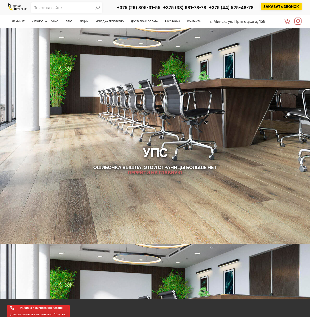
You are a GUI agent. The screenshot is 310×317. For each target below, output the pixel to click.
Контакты (194, 21)
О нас (54, 21)
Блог (69, 21)
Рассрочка (172, 21)
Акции (84, 21)
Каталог (37, 21)
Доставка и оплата (144, 21)
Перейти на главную (155, 173)
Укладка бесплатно (110, 21)
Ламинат (18, 21)
